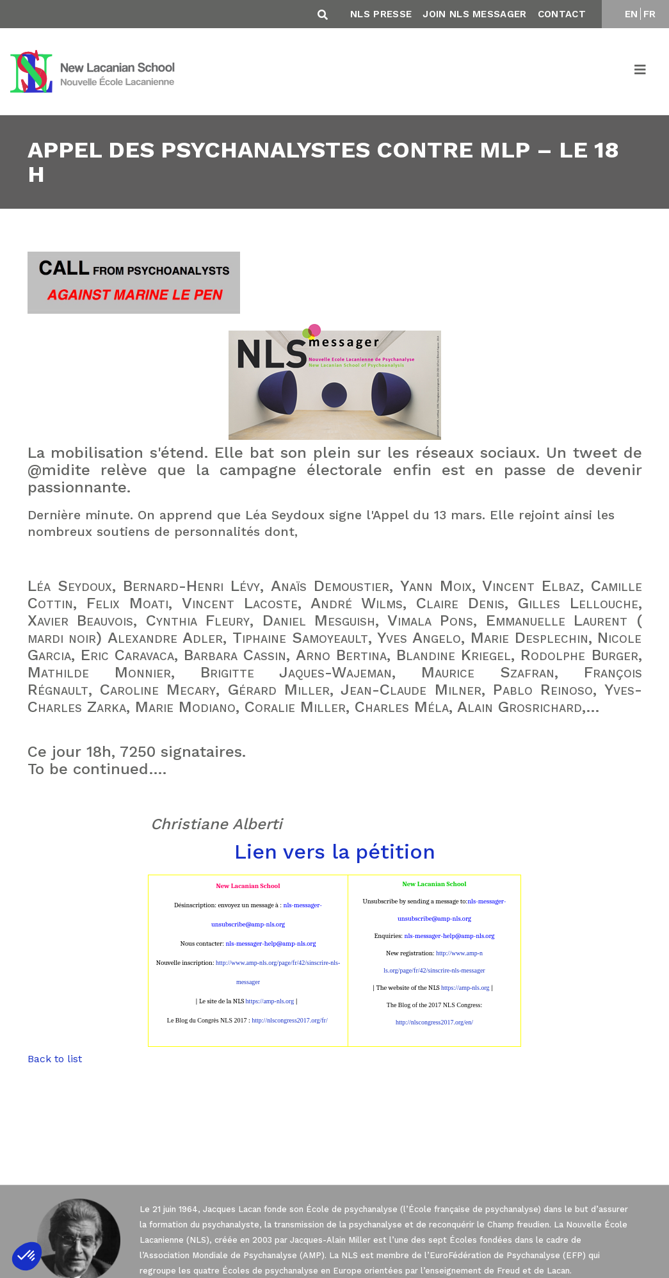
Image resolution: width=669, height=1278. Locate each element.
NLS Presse (381, 14)
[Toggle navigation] (641, 72)
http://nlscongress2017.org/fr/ (289, 1020)
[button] (27, 1256)
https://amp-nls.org (270, 1001)
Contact (562, 14)
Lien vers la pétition (334, 851)
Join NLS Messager (474, 14)
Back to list (55, 1059)
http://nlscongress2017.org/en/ (434, 1022)
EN (631, 14)
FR (649, 14)
